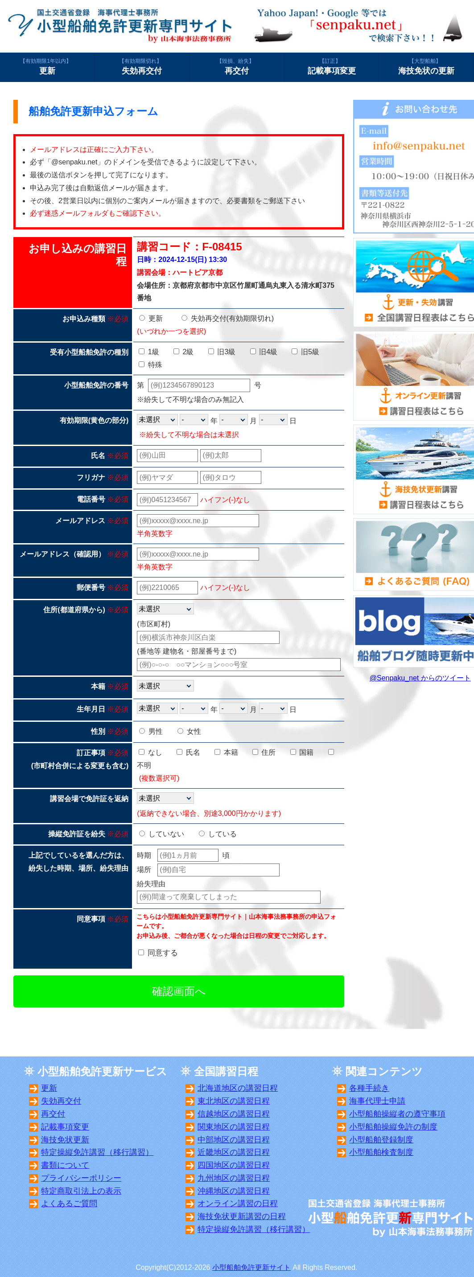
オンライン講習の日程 (238, 1203)
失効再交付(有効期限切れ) (227, 318)
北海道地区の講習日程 (238, 1088)
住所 (264, 752)
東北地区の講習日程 (234, 1101)
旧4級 (263, 352)
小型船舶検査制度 (381, 1152)
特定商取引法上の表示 (81, 1191)
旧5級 (305, 352)
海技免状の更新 (426, 66)
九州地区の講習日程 (234, 1178)
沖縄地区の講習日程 (234, 1191)
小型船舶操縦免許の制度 (393, 1126)
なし (150, 752)
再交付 (237, 66)
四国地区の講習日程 (234, 1165)
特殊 (150, 364)
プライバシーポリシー (81, 1178)
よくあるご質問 (69, 1203)
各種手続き (369, 1088)
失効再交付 (142, 66)
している (217, 834)
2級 (183, 352)
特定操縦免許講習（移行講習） (97, 1152)
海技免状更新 (65, 1139)
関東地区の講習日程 (234, 1126)
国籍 (301, 752)
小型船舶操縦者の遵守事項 (397, 1113)
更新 (47, 66)
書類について (65, 1165)
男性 (150, 731)
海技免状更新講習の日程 (242, 1216)
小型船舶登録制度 (381, 1139)
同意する (163, 953)
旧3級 (221, 352)
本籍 (226, 752)
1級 (149, 352)
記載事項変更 (331, 66)
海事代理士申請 (377, 1101)
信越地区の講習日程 (234, 1113)
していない (161, 834)
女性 (189, 731)
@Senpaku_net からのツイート (420, 678)
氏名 (188, 752)
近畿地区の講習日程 (234, 1152)
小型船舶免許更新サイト (251, 1267)
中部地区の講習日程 (234, 1139)
